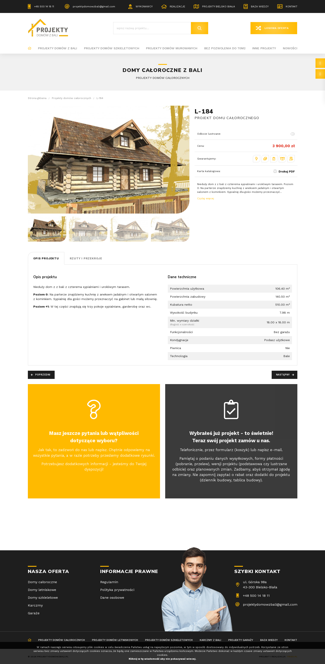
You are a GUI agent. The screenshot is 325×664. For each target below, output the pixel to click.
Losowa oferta (277, 28)
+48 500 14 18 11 (44, 6)
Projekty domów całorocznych (61, 640)
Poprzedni (42, 374)
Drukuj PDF (287, 171)
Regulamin (109, 582)
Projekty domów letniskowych (115, 640)
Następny (283, 374)
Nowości (290, 48)
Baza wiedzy (260, 6)
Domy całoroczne (42, 582)
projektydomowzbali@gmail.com (94, 6)
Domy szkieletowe (43, 597)
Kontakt (291, 6)
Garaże (34, 613)
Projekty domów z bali (57, 48)
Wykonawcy (144, 6)
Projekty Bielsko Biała (218, 6)
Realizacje (177, 6)
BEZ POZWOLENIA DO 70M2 (225, 48)
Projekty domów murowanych (171, 48)
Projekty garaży (240, 640)
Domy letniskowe (42, 590)
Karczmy (35, 605)
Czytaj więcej (205, 198)
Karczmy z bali (210, 640)
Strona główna (29, 48)
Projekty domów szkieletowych (111, 48)
